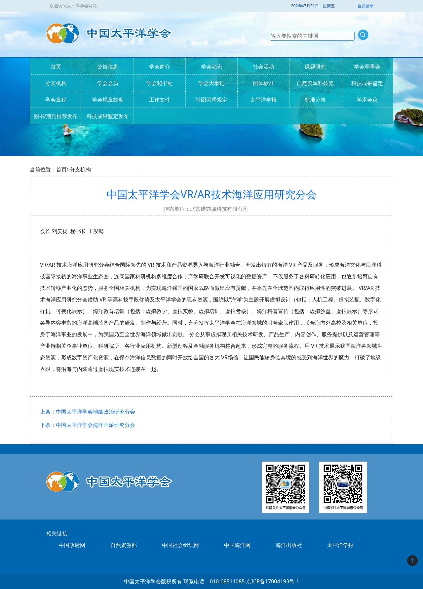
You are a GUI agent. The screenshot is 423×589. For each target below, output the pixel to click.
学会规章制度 (108, 99)
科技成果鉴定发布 (108, 116)
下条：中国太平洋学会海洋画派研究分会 (87, 425)
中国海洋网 (237, 545)
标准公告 (315, 99)
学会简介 (159, 66)
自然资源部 (123, 545)
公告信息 (107, 66)
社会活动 (263, 66)
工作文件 (159, 99)
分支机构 (55, 83)
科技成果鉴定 (367, 83)
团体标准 (263, 83)
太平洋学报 (263, 99)
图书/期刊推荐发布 (56, 116)
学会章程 (55, 99)
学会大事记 (211, 83)
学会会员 (107, 83)
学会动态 (211, 66)
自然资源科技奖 (315, 83)
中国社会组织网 (180, 545)
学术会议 (367, 99)
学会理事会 (367, 66)
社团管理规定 (211, 99)
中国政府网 (72, 545)
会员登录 (365, 6)
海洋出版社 (289, 545)
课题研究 (315, 66)
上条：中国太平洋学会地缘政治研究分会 (87, 411)
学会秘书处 (159, 83)
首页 (56, 66)
